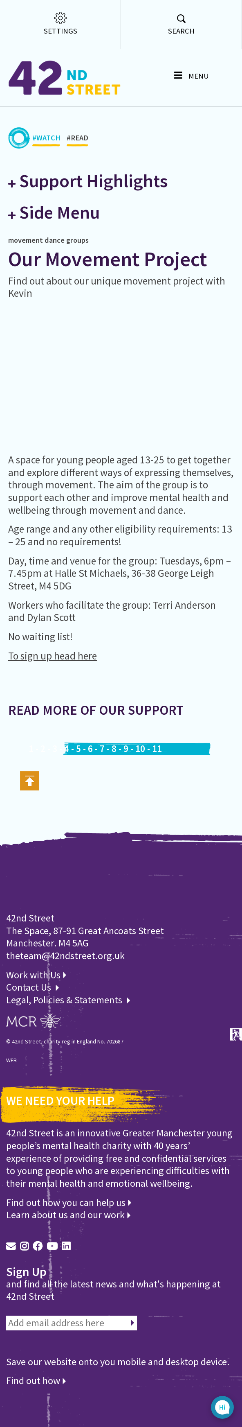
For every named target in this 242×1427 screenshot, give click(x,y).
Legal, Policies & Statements (68, 999)
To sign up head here (52, 655)
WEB (11, 1060)
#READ (77, 140)
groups (77, 240)
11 (157, 748)
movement (25, 240)
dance (55, 240)
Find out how (36, 1380)
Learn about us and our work (68, 1214)
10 (140, 748)
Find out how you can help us (68, 1202)
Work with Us (36, 975)
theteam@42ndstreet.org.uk (65, 955)
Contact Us (29, 987)
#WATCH (46, 140)
